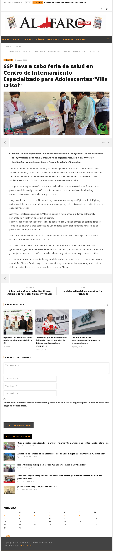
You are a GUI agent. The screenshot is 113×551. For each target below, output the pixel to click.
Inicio (5, 39)
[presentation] (26, 415)
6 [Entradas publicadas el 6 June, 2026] (79, 515)
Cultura (37, 2)
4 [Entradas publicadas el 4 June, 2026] (49, 515)
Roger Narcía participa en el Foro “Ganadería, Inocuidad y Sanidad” (51, 464)
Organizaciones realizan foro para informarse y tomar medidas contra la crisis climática (63, 443)
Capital (16, 39)
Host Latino (25, 545)
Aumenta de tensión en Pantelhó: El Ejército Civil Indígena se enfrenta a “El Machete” (61, 453)
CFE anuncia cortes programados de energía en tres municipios (90, 340)
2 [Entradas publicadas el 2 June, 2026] (19, 515)
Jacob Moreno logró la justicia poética (37, 486)
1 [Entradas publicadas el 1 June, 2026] (4, 515)
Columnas (53, 39)
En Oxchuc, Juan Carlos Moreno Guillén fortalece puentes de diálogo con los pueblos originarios (56, 341)
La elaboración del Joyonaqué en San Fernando (83, 291)
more (105, 142)
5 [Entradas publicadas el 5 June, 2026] (64, 515)
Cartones (67, 39)
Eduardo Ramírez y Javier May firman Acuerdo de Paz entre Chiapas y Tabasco (30, 291)
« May (7, 535)
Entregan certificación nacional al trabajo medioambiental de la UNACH (20, 340)
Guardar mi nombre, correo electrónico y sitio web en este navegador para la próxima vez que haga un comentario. (56, 404)
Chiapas (28, 39)
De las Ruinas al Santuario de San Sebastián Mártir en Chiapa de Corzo (66, 2)
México (40, 39)
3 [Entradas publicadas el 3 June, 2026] (34, 515)
